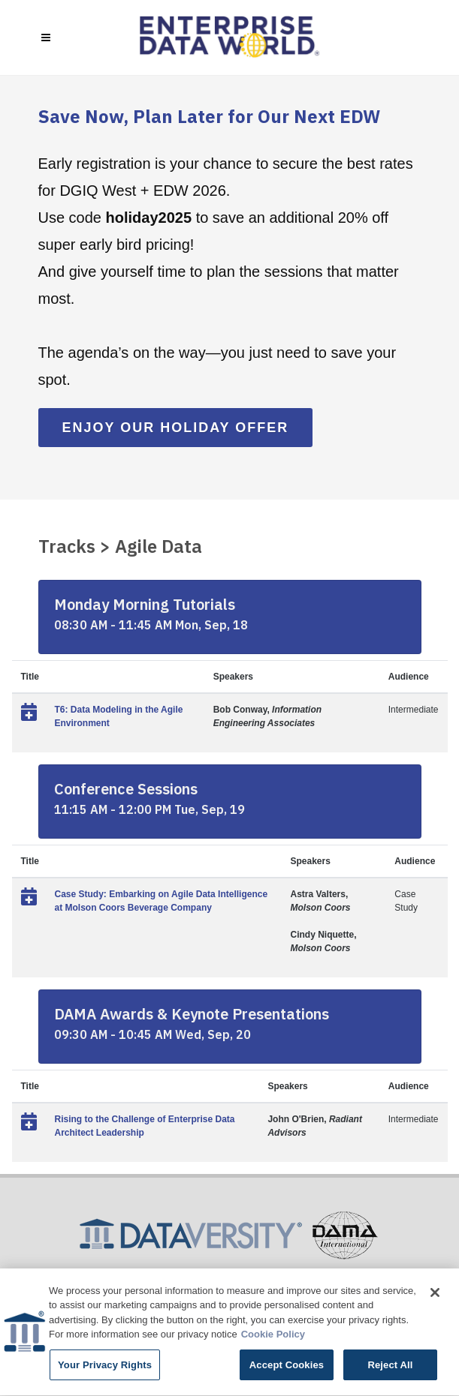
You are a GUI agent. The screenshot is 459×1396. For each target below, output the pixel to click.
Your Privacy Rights (105, 1367)
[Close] (434, 1294)
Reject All (389, 1367)
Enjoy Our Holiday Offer (175, 427)
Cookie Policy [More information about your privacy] (273, 1336)
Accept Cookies (286, 1367)
